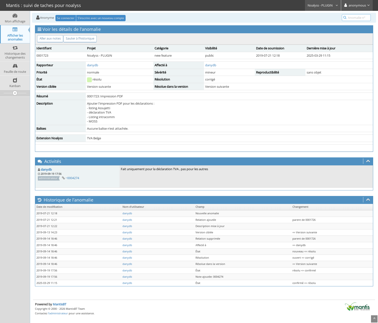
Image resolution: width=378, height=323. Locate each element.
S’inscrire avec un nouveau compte (101, 18)
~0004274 (72, 178)
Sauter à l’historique (80, 38)
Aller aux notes (50, 38)
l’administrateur (58, 313)
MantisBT (59, 304)
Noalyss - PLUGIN (323, 5)
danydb (92, 65)
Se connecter (65, 18)
